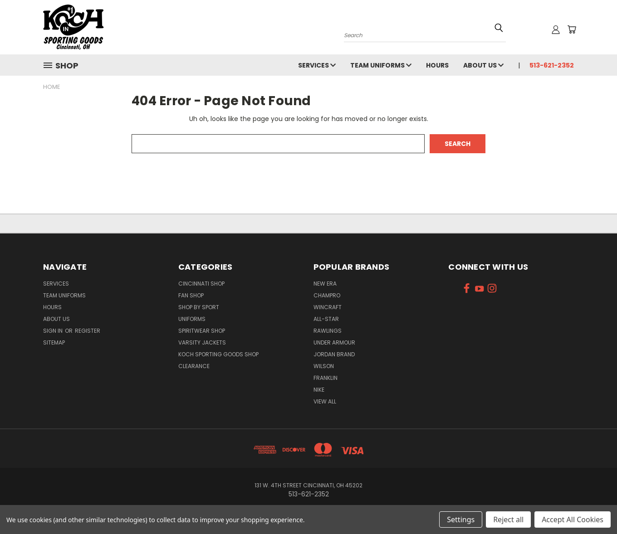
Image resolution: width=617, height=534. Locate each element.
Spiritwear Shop (201, 331)
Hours (437, 65)
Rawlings (327, 331)
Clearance (194, 366)
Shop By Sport (198, 307)
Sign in (53, 331)
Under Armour (334, 342)
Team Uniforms (380, 65)
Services (317, 65)
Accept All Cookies (572, 519)
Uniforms (192, 319)
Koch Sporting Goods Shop (218, 354)
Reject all (508, 519)
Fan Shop (191, 295)
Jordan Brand (334, 354)
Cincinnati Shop (201, 283)
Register (87, 331)
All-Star (326, 319)
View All (324, 401)
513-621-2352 (551, 65)
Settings (461, 519)
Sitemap (54, 342)
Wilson (323, 366)
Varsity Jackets (202, 342)
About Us (483, 65)
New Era (325, 283)
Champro (326, 295)
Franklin (325, 378)
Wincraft (327, 307)
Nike (318, 389)
